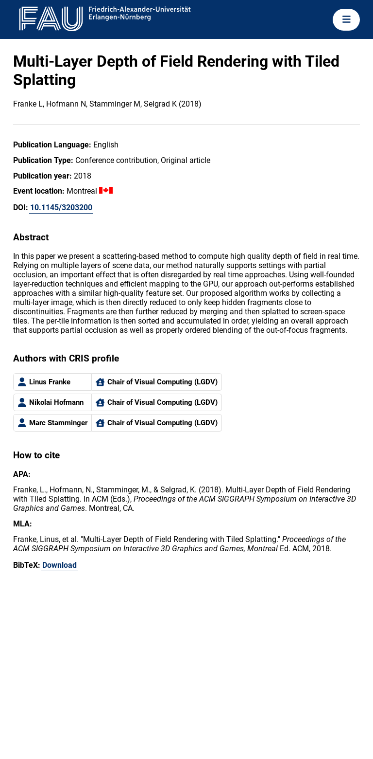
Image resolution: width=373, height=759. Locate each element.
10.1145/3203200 (61, 207)
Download (59, 565)
